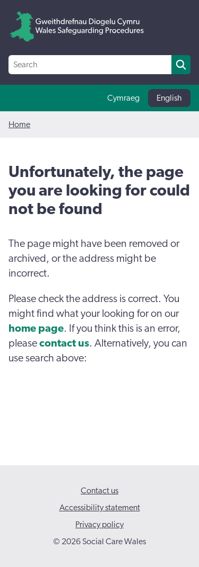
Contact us (99, 490)
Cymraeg (123, 98)
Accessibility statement (99, 507)
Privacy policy (99, 524)
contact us (64, 343)
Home (19, 124)
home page (36, 328)
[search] (181, 64)
